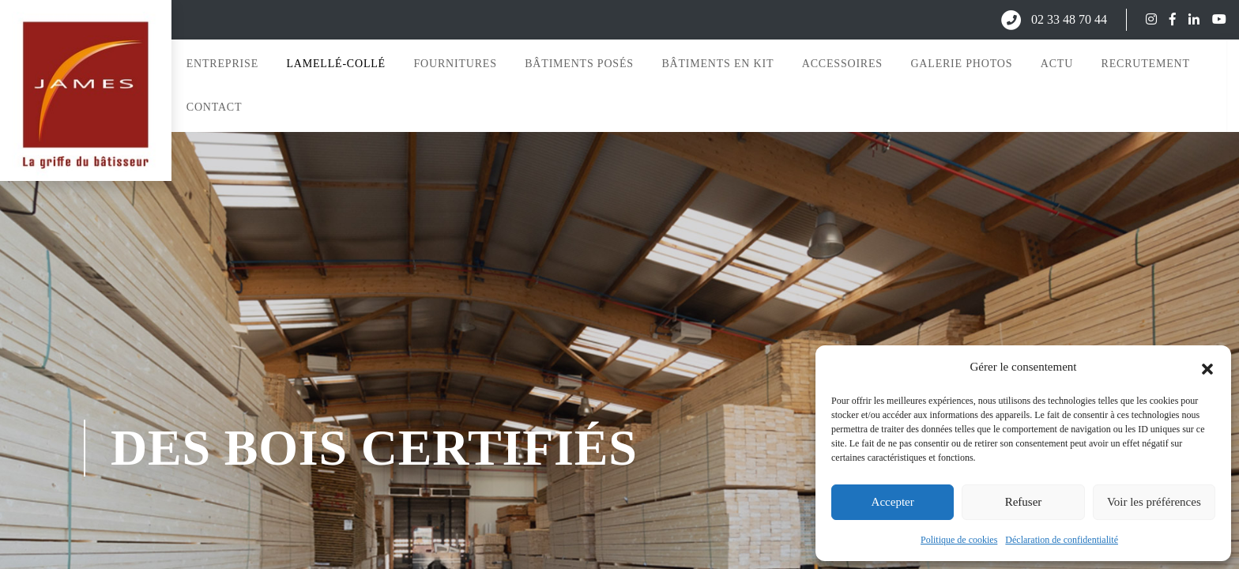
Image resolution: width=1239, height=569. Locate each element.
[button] (1207, 367)
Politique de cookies (959, 539)
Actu (1055, 61)
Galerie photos (960, 61)
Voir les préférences (1154, 502)
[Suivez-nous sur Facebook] (1166, 19)
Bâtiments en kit (717, 61)
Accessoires (840, 61)
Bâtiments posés (577, 61)
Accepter (893, 502)
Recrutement (1144, 61)
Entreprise (221, 61)
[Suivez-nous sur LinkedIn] (1187, 19)
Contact (213, 105)
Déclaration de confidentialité (1061, 539)
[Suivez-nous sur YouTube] (1212, 19)
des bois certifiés (374, 444)
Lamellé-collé (334, 61)
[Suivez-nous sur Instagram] (1145, 19)
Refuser (1023, 502)
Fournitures (453, 61)
